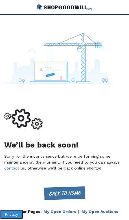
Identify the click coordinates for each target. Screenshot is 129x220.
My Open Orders (59, 211)
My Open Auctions (100, 211)
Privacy (11, 214)
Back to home (64, 193)
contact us (14, 168)
